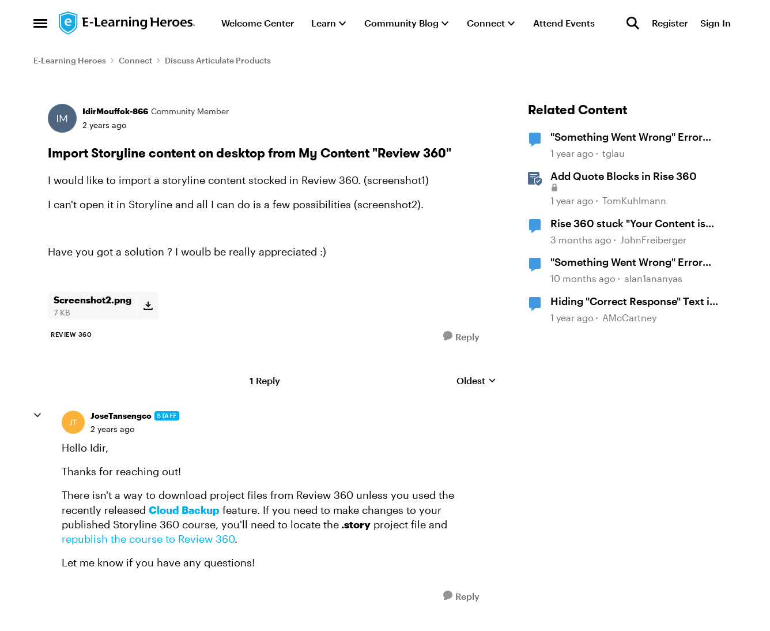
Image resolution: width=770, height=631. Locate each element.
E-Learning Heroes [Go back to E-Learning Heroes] (69, 60)
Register (670, 22)
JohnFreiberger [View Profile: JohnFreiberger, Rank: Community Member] (653, 239)
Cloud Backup (184, 510)
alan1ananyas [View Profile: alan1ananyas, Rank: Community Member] (653, 278)
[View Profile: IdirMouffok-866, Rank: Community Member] (62, 118)
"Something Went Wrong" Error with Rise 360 (626, 262)
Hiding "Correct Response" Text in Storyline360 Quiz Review (633, 302)
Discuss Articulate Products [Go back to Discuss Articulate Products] (218, 60)
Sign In (715, 22)
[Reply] (461, 336)
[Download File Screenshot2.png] (147, 306)
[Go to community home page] (127, 23)
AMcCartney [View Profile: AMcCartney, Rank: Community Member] (629, 317)
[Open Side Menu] (40, 23)
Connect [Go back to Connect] (135, 60)
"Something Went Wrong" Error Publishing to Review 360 (626, 137)
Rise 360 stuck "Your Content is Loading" (627, 224)
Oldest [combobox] (476, 381)
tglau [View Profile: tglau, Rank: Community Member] (613, 153)
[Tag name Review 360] (71, 334)
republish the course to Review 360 (148, 538)
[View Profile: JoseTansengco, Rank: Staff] (73, 422)
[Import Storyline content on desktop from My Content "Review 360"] (112, 429)
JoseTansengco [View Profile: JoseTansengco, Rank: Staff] (121, 415)
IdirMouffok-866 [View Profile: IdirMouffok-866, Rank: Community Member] (115, 111)
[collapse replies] (37, 415)
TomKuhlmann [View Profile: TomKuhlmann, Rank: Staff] (634, 200)
